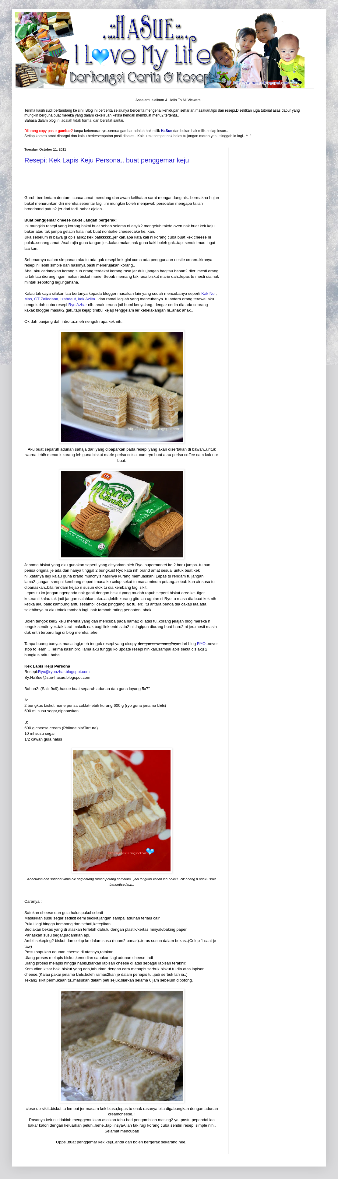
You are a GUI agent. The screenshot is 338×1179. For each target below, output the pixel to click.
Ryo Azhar (77, 304)
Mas (28, 299)
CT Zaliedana (46, 299)
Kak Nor (208, 293)
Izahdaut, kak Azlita (78, 299)
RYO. (202, 643)
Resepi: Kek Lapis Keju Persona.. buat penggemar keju (106, 160)
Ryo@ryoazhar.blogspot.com (64, 671)
